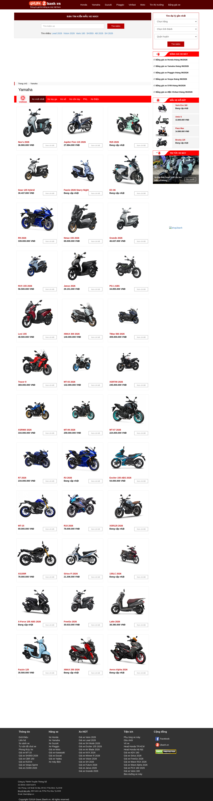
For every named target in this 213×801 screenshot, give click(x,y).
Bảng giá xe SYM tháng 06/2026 (171, 85)
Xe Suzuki (54, 743)
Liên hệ (22, 740)
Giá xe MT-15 (25, 752)
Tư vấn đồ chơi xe (27, 746)
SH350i (89, 33)
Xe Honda (53, 737)
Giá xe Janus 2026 (88, 768)
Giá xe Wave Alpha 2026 (136, 765)
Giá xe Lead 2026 (87, 740)
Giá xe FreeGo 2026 (133, 758)
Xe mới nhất (38, 99)
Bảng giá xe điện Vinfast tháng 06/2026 (174, 92)
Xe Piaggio (54, 746)
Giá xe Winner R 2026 (89, 755)
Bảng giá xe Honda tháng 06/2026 (171, 60)
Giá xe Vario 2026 (87, 737)
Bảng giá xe (174, 4)
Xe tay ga (52, 99)
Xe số (63, 99)
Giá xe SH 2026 (86, 762)
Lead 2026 (57, 33)
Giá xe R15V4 (25, 762)
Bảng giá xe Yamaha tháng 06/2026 (172, 66)
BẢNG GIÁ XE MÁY (179, 54)
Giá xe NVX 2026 (87, 752)
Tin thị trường (157, 4)
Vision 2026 (69, 33)
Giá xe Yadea (55, 758)
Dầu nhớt (128, 740)
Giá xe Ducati (55, 755)
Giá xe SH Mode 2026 (89, 743)
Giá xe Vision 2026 (88, 758)
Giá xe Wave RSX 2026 (135, 762)
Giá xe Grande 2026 (88, 771)
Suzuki (108, 4)
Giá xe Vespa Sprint (28, 765)
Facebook (164, 739)
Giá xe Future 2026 (88, 765)
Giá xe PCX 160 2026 (134, 768)
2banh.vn (164, 745)
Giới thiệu (23, 737)
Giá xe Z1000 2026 (28, 768)
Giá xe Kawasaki (57, 752)
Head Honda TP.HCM (134, 746)
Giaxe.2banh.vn (43, 799)
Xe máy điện (55, 762)
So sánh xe (24, 743)
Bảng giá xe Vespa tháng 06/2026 (171, 79)
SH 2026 (109, 33)
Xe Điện (95, 99)
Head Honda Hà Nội (133, 749)
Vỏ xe (126, 743)
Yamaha (96, 4)
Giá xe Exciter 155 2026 (90, 746)
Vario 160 (80, 33)
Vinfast (132, 4)
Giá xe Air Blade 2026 (89, 749)
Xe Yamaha (54, 740)
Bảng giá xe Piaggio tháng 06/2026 (172, 72)
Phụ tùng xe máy (132, 737)
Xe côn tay (74, 99)
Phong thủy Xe (26, 749)
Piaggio (120, 4)
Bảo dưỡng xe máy (133, 774)
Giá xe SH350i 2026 (28, 755)
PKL (85, 99)
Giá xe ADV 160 (131, 752)
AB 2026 (99, 33)
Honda (83, 4)
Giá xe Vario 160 (132, 771)
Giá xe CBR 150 (26, 758)
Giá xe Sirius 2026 (132, 755)
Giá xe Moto (54, 749)
